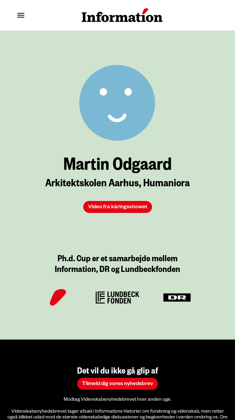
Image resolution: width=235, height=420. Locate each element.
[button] (20, 15)
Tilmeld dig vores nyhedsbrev (117, 384)
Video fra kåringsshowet (117, 207)
